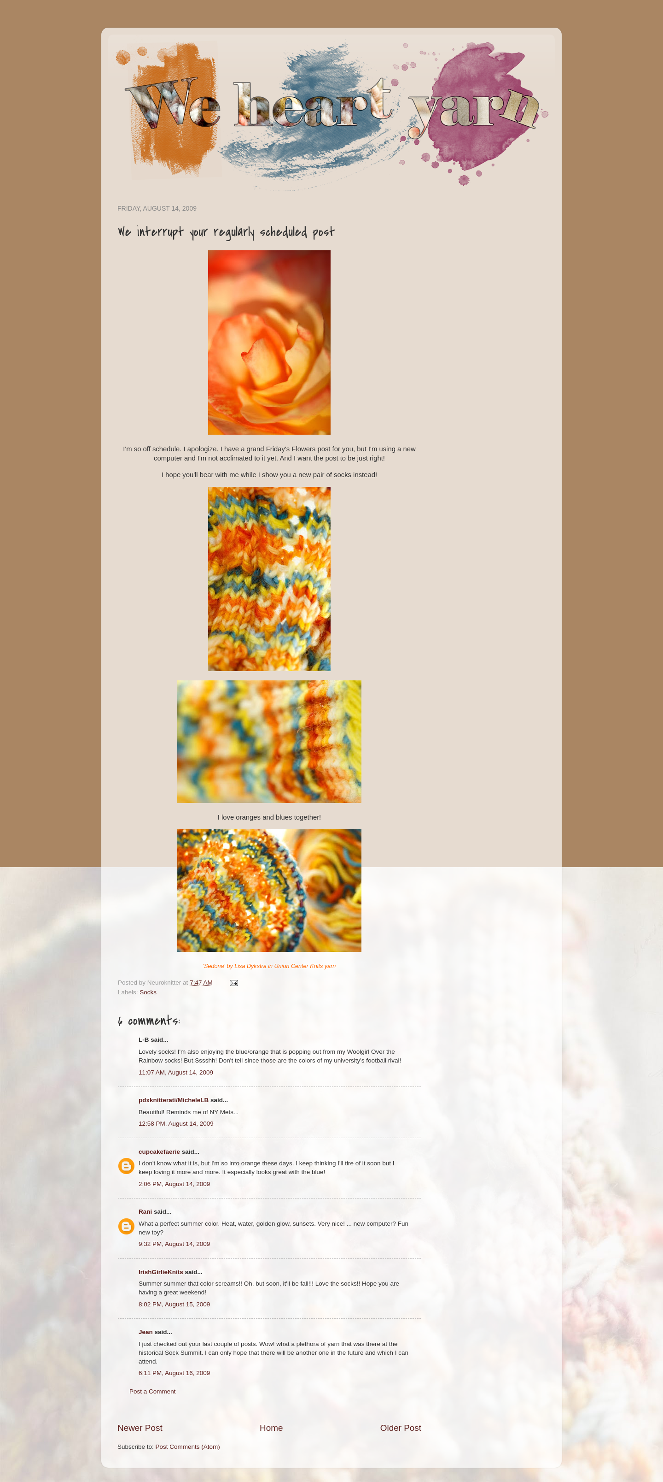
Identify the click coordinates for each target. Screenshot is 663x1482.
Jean (146, 1331)
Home (271, 1428)
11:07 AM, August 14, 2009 (176, 1072)
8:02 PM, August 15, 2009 (174, 1304)
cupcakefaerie (159, 1151)
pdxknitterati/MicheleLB (174, 1100)
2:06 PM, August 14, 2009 (174, 1184)
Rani (145, 1211)
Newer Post (140, 1428)
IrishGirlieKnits (161, 1272)
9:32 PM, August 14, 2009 (174, 1243)
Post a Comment (152, 1391)
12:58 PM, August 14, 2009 (176, 1123)
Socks (148, 992)
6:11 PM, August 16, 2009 (174, 1373)
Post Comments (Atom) (188, 1446)
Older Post (400, 1428)
